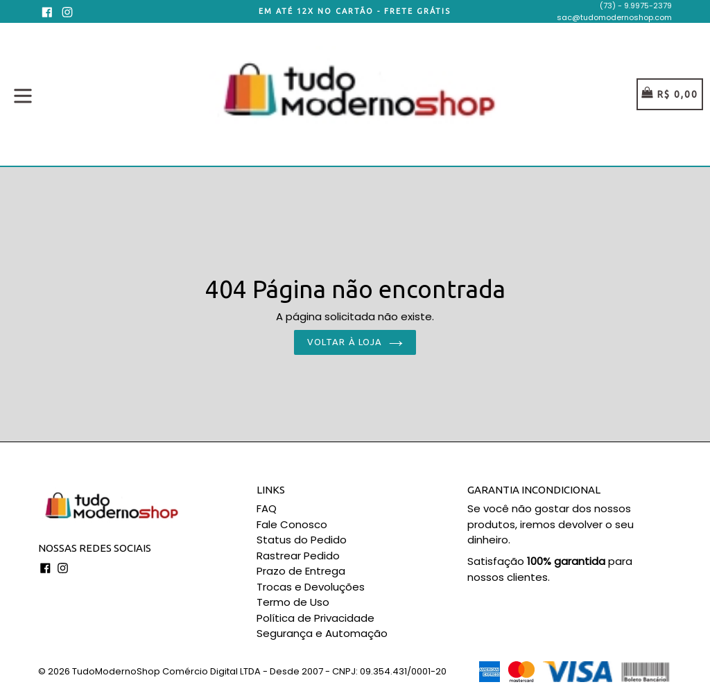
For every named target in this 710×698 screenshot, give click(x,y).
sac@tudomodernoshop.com (614, 17)
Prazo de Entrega (301, 571)
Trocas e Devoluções (311, 586)
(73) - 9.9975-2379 (636, 5)
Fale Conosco (292, 524)
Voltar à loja (355, 342)
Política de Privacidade (315, 618)
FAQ (267, 508)
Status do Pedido (302, 539)
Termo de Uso (293, 602)
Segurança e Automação (322, 633)
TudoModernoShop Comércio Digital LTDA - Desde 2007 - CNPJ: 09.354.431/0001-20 (259, 671)
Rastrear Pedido (298, 555)
